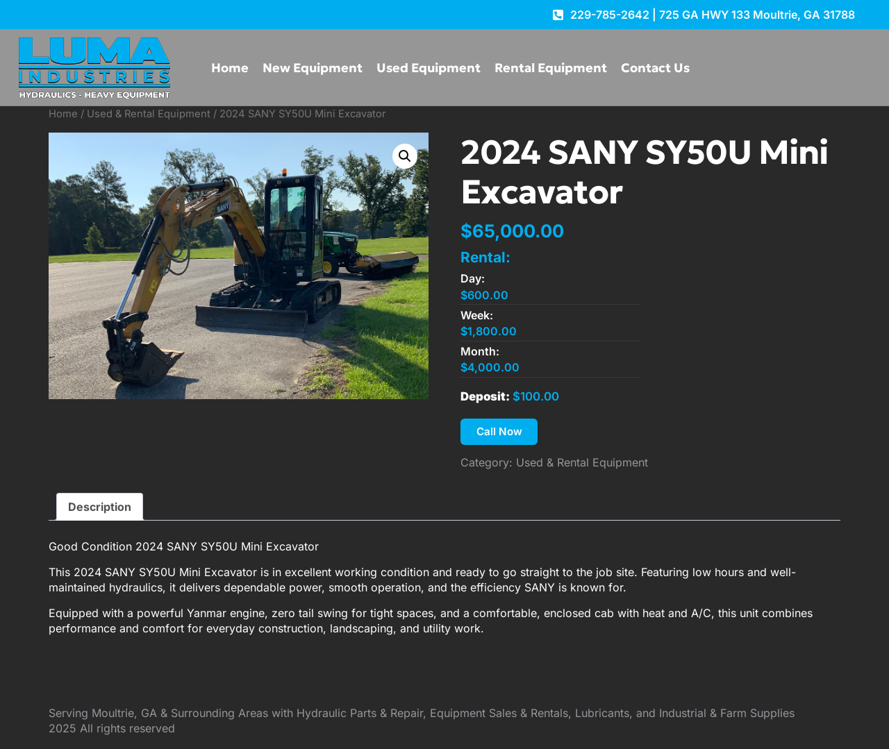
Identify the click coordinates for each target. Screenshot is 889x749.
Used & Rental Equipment (148, 114)
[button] (404, 156)
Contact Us (655, 68)
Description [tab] (99, 508)
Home (230, 68)
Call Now (500, 432)
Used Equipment (428, 68)
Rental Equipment (551, 68)
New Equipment (313, 68)
